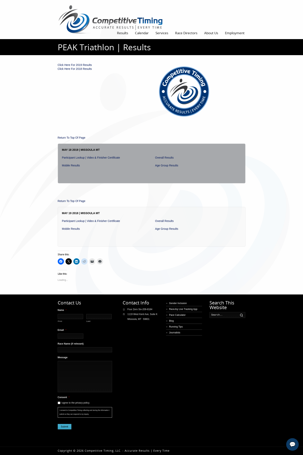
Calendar (142, 33)
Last (88, 321)
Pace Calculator (177, 315)
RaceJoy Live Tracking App (183, 309)
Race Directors (186, 33)
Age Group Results (166, 165)
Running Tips (176, 326)
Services (162, 33)
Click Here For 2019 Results (75, 64)
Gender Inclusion (178, 303)
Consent (64, 397)
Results (122, 33)
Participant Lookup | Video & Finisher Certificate (91, 157)
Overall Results (164, 157)
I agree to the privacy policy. (75, 402)
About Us (211, 33)
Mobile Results (71, 165)
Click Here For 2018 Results (75, 68)
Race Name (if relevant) (71, 343)
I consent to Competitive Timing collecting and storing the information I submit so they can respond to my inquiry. (84, 412)
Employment (235, 33)
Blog (171, 320)
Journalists (174, 332)
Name (62, 310)
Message (63, 357)
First (60, 321)
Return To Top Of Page (71, 137)
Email (62, 330)
